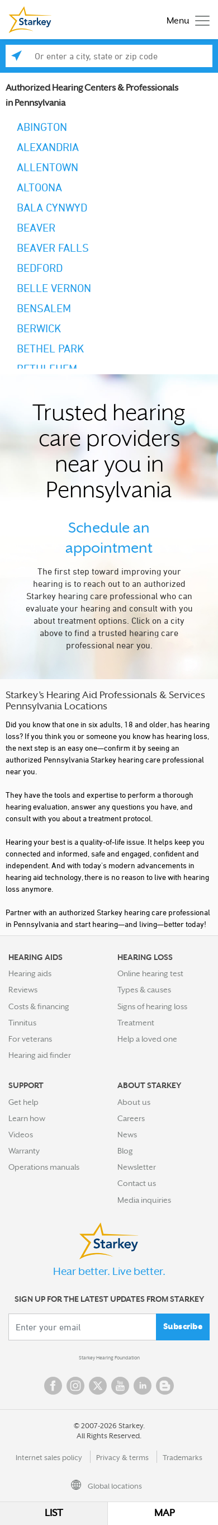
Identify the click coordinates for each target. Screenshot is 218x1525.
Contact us (136, 1183)
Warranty (24, 1150)
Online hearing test (150, 973)
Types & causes (144, 989)
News (127, 1134)
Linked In (142, 1386)
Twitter (98, 1386)
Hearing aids (29, 973)
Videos (20, 1134)
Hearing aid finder (39, 1055)
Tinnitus (22, 1022)
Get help (23, 1102)
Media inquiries (144, 1199)
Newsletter (136, 1166)
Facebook (53, 1386)
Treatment (135, 1022)
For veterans (30, 1038)
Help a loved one (147, 1038)
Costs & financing (38, 1006)
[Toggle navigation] (185, 20)
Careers (131, 1118)
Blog (125, 1150)
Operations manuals (43, 1166)
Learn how (26, 1118)
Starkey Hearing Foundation (109, 1358)
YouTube (120, 1386)
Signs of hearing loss (152, 1006)
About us (133, 1102)
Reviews (22, 989)
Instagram (75, 1386)
